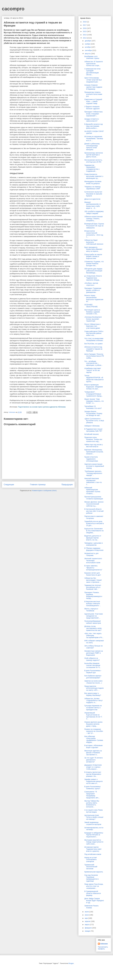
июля (87, 912)
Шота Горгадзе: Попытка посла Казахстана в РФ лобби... (94, 356)
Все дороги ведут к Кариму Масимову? (92, 694)
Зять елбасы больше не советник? (93, 647)
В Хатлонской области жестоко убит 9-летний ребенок (93, 511)
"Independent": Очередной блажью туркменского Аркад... (93, 394)
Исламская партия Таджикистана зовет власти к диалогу (93, 849)
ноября (88, 44)
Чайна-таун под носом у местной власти (93, 445)
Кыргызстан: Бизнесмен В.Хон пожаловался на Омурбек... (94, 531)
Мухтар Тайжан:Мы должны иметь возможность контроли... (91, 804)
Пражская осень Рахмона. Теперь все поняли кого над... (93, 439)
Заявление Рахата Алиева (91, 907)
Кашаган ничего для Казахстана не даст (92, 574)
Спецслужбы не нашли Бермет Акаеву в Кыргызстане (93, 256)
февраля (88, 928)
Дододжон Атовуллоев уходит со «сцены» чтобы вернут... (93, 767)
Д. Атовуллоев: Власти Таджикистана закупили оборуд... (93, 278)
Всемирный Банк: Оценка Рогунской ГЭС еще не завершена (94, 226)
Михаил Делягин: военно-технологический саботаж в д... (94, 504)
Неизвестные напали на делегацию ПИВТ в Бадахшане (93, 653)
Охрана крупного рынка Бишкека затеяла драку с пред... (93, 724)
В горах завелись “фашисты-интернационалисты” (93, 568)
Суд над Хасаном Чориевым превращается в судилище (91, 878)
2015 (85, 31)
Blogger (71, 963)
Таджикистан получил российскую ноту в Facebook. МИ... (92, 587)
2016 (85, 28)
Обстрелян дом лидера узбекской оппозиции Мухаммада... (93, 271)
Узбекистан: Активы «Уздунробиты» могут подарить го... (93, 701)
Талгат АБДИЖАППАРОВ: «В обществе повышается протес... (93, 378)
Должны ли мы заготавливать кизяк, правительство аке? (93, 628)
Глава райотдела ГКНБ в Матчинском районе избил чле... (93, 333)
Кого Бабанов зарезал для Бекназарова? (92, 677)
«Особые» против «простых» (91, 284)
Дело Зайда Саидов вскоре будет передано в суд (94, 900)
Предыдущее (67, 485)
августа (88, 54)
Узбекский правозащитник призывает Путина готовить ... (92, 490)
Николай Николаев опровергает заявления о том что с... (93, 481)
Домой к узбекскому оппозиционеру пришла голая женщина (92, 146)
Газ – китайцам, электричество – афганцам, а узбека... (93, 363)
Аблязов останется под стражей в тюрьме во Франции (93, 349)
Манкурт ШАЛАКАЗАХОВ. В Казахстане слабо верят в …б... (92, 205)
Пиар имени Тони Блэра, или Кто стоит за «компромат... (93, 886)
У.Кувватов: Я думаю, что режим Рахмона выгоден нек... (94, 263)
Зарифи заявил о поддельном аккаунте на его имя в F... (93, 781)
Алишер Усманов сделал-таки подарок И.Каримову (93, 87)
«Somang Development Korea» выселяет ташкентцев (93, 319)
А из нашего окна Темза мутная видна (93, 811)
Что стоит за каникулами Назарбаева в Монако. (93, 339)
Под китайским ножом (92, 854)
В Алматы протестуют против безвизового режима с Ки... (92, 774)
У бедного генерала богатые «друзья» (92, 108)
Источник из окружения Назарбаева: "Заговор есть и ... (93, 138)
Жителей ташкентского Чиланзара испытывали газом (93, 560)
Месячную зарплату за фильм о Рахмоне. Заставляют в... (93, 753)
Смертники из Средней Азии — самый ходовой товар (93, 101)
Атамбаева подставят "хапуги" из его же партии (92, 370)
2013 (85, 38)
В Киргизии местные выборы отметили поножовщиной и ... (92, 603)
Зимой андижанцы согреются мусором (92, 823)
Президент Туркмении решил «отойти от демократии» (92, 290)
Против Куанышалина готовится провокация (93, 498)
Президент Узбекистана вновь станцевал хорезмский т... (93, 114)
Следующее (9, 485)
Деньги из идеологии (92, 199)
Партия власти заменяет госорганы (93, 517)
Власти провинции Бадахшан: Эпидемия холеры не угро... (93, 387)
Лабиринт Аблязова (91, 426)
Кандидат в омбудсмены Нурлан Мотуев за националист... (93, 835)
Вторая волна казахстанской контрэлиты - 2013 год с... (93, 234)
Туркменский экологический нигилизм (90, 867)
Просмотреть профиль (103, 948)
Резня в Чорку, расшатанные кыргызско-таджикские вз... (93, 298)
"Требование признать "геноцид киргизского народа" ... (93, 473)
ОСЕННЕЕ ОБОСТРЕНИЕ (91, 306)
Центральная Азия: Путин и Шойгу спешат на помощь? (93, 817)
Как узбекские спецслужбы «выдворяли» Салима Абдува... (93, 739)
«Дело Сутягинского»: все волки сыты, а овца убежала (94, 421)
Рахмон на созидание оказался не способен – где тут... (93, 731)
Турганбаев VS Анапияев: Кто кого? (93, 407)
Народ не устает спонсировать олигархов (90, 859)
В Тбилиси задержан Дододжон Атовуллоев (93, 549)
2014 (85, 35)
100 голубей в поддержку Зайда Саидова (94, 212)
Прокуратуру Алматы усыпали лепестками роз (93, 94)
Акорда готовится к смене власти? (91, 120)
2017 (85, 25)
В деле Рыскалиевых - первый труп (93, 671)
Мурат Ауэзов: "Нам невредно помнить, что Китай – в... (94, 401)
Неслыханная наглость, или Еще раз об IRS (93, 161)
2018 (85, 22)
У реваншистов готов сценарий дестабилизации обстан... (92, 72)
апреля (88, 921)
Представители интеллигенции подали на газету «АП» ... (94, 688)
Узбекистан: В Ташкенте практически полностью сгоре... (93, 64)
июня (87, 915)
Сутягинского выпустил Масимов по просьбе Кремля (93, 194)
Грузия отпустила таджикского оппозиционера (91, 459)
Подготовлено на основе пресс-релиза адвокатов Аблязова (42, 407)
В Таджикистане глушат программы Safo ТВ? (93, 430)
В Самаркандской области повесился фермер (92, 893)
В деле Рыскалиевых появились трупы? (92, 787)
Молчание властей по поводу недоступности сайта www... (93, 842)
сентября (88, 50)
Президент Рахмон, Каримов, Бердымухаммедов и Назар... (93, 595)
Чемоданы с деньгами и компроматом (93, 544)
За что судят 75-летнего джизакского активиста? (93, 760)
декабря (88, 41)
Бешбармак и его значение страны (91, 57)
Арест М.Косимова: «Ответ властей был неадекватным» (93, 80)
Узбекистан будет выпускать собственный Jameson (93, 242)
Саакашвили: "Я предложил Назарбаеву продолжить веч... (92, 795)
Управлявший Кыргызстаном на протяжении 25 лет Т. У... (93, 716)
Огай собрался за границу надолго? (92, 659)
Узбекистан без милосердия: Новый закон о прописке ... (92, 580)
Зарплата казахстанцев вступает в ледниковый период (94, 466)
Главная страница (37, 485)
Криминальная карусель (93, 872)
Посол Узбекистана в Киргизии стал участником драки (92, 326)
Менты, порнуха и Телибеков (91, 610)
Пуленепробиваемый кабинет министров (92, 622)
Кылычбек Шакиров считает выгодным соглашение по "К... (92, 665)
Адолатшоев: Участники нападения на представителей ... (93, 616)
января (88, 931)
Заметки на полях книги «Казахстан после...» (93, 682)
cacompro (13, 8)
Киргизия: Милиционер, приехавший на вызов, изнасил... (93, 452)
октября (88, 47)
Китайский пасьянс (91, 434)
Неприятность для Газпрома (91, 554)
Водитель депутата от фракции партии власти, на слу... (92, 538)
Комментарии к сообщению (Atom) (44, 490)
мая (86, 918)
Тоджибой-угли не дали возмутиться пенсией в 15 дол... (94, 523)
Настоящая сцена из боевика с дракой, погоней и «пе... (92, 312)
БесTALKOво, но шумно (93, 344)
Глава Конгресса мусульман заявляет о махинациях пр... (93, 176)
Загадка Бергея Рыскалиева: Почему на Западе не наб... (93, 413)
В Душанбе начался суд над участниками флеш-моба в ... (93, 126)
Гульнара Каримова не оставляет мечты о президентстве (93, 708)
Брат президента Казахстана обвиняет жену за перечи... (93, 249)
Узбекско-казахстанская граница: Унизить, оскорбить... (93, 219)
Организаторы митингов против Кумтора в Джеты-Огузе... (93, 155)
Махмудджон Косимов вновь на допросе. (92, 182)
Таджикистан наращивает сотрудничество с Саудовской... (91, 168)
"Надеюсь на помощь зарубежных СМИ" (92, 188)
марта (87, 924)
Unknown (104, 944)
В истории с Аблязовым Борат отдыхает (93, 746)
